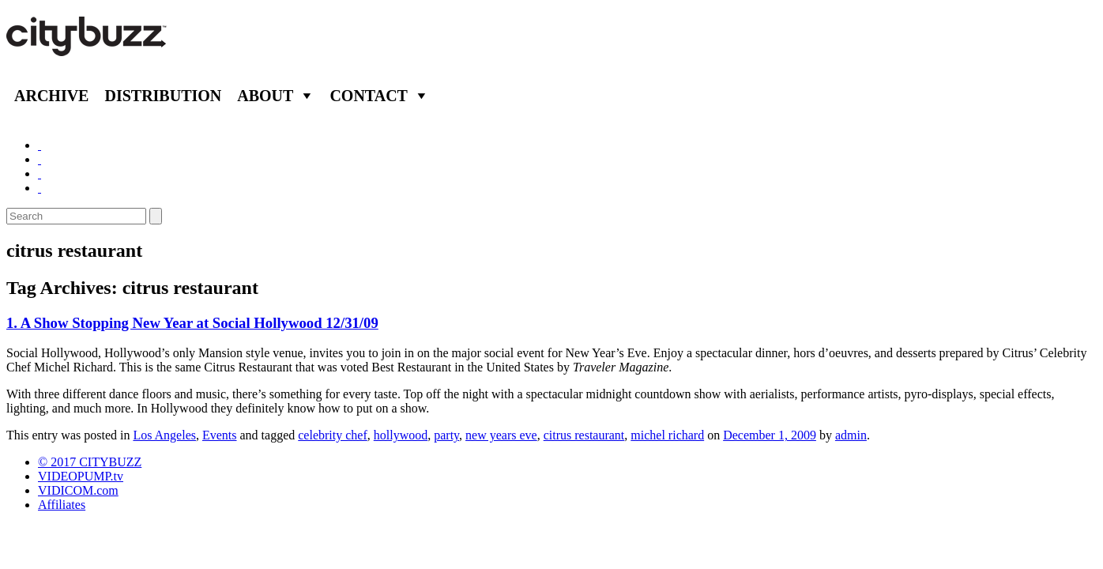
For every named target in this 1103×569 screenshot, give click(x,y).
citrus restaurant (584, 435)
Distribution (162, 95)
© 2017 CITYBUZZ (89, 462)
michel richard (667, 435)
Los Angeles (164, 435)
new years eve (501, 435)
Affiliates (61, 504)
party (446, 435)
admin (851, 435)
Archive (51, 95)
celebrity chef (332, 435)
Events (219, 435)
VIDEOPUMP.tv (80, 476)
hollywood (400, 435)
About (265, 95)
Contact (368, 95)
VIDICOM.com (78, 490)
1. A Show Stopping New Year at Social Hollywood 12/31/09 (192, 323)
